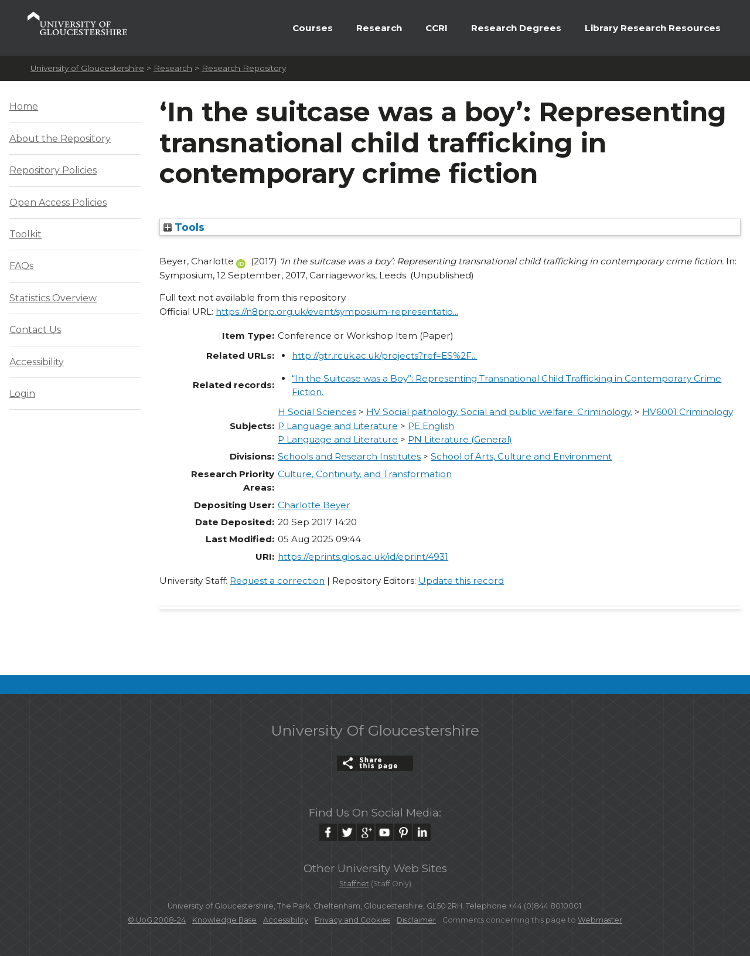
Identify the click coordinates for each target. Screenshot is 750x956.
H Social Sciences (317, 411)
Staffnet (354, 883)
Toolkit (25, 234)
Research (379, 27)
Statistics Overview (53, 298)
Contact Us (35, 329)
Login (22, 393)
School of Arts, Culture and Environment (521, 456)
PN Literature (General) (460, 439)
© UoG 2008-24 (157, 920)
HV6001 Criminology (687, 411)
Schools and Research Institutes (349, 456)
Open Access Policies (58, 202)
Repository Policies (53, 170)
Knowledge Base (224, 920)
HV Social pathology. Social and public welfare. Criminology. (499, 411)
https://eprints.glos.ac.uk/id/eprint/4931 (363, 556)
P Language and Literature (338, 425)
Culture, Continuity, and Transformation (365, 473)
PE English (431, 425)
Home (23, 106)
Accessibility (36, 362)
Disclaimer (416, 920)
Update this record (461, 580)
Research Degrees (516, 27)
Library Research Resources (653, 27)
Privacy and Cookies (352, 920)
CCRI (436, 27)
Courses (312, 27)
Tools (183, 227)
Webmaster (600, 920)
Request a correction (277, 580)
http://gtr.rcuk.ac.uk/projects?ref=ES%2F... (384, 355)
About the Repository (60, 138)
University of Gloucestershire (87, 68)
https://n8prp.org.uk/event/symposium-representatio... (337, 311)
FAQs (21, 265)
